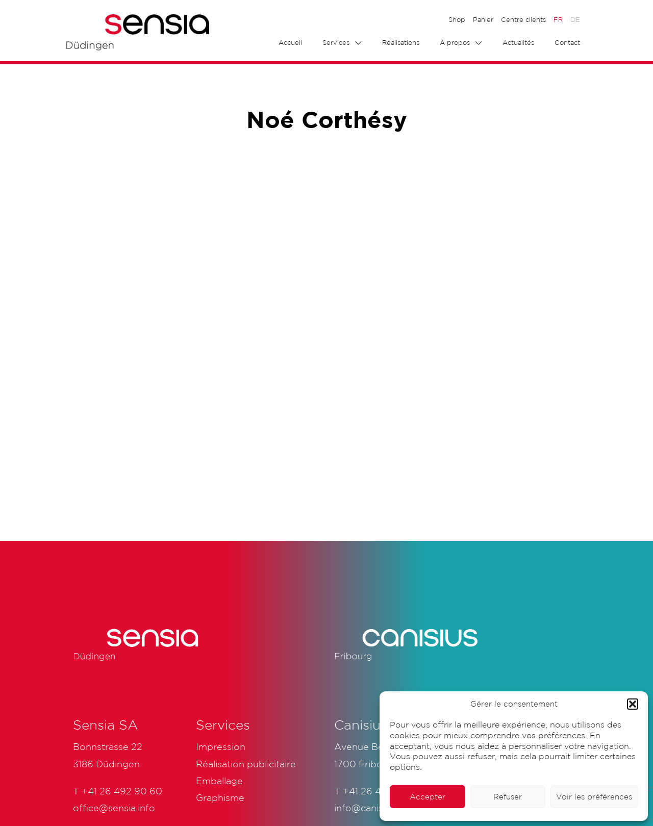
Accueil (290, 42)
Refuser (507, 796)
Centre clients (523, 19)
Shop (456, 19)
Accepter (427, 796)
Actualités (518, 42)
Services (335, 42)
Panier (483, 19)
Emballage (219, 780)
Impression (220, 746)
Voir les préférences (594, 796)
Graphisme (220, 797)
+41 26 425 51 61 (379, 791)
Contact (567, 42)
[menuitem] (558, 20)
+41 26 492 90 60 (122, 791)
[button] (632, 704)
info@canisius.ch (371, 808)
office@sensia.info (114, 808)
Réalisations (400, 42)
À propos (455, 42)
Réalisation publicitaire (246, 764)
